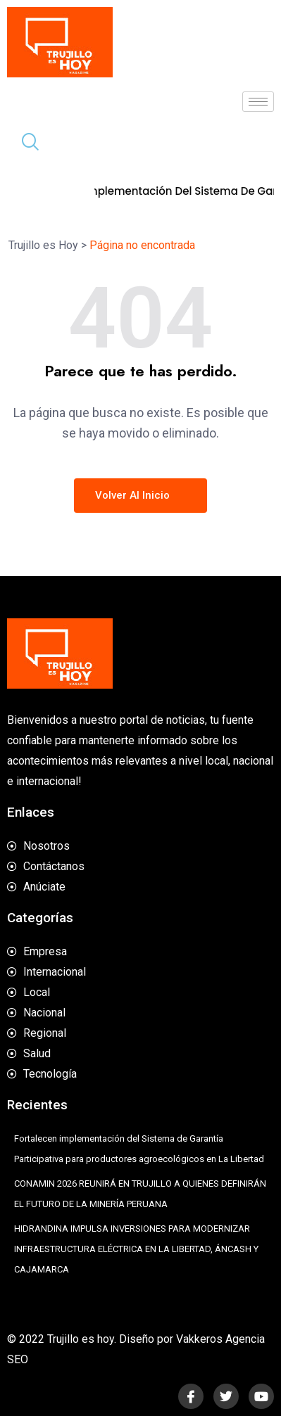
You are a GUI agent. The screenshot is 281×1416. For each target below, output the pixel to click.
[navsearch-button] (25, 143)
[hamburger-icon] (258, 101)
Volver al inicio (140, 495)
